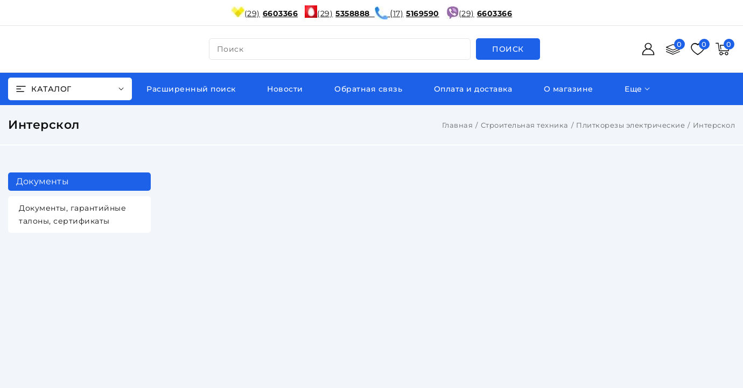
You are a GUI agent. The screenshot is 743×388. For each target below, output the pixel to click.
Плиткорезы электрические (630, 125)
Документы (42, 181)
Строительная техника (525, 125)
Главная (457, 125)
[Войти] (648, 49)
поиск (230, 49)
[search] (508, 49)
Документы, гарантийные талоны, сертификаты (72, 214)
